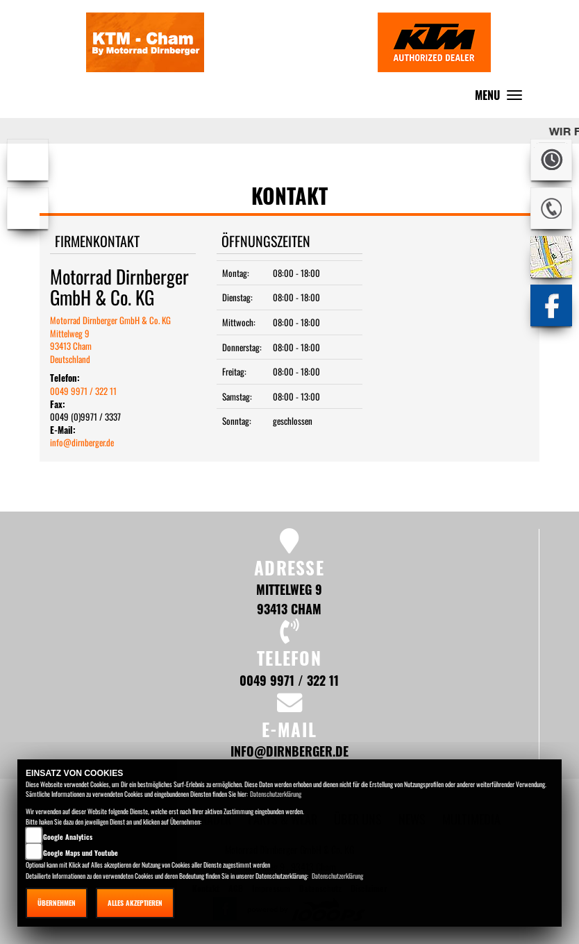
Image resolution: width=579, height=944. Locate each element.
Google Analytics (67, 837)
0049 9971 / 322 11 (83, 391)
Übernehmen (56, 902)
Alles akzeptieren (135, 902)
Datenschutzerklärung (275, 794)
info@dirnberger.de (82, 442)
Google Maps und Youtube (80, 853)
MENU (502, 98)
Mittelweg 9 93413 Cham (289, 599)
